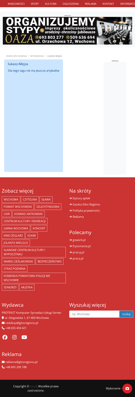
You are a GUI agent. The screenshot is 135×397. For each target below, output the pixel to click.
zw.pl (33, 386)
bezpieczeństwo (50, 261)
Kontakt (108, 3)
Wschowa (11, 199)
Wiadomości (16, 3)
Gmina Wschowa (16, 228)
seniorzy (10, 287)
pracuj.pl (78, 252)
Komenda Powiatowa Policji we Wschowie (27, 278)
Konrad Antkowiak (28, 214)
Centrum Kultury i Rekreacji (25, 221)
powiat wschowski (18, 207)
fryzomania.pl (82, 246)
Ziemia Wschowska (16, 56)
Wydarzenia (37, 56)
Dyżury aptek (81, 198)
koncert (39, 228)
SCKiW (31, 235)
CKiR (7, 214)
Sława (46, 199)
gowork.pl (79, 240)
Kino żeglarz (13, 235)
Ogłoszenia (71, 3)
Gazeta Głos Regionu (86, 204)
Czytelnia (30, 199)
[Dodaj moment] (127, 388)
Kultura (50, 3)
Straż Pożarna (14, 269)
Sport (35, 3)
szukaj (126, 314)
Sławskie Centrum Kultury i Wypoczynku (24, 252)
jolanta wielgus (16, 243)
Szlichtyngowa (47, 207)
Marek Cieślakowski (18, 261)
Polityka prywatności (86, 210)
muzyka (27, 287)
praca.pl (78, 258)
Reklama (90, 3)
